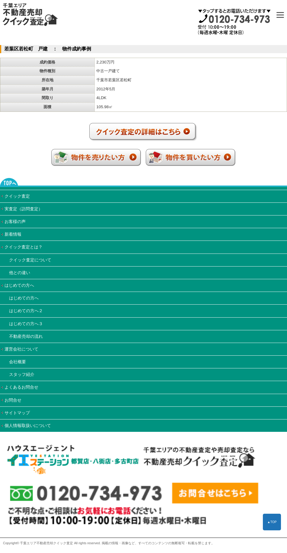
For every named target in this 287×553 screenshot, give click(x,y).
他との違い (19, 272)
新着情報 (13, 234)
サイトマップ (17, 412)
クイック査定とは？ (24, 246)
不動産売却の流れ (26, 336)
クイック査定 (17, 196)
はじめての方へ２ (26, 310)
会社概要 (17, 361)
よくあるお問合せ (21, 387)
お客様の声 (15, 221)
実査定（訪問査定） (24, 208)
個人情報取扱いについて (28, 425)
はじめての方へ (19, 285)
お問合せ (13, 400)
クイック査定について (30, 259)
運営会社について (21, 349)
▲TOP (271, 522)
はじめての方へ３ (26, 323)
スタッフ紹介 (21, 374)
